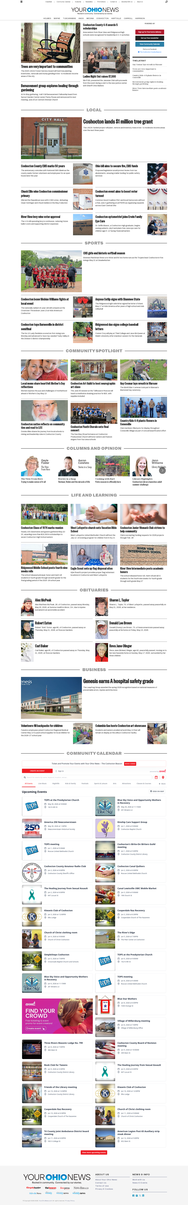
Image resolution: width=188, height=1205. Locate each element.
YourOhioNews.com (45, 1200)
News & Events (139, 1183)
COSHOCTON (102, 18)
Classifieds (48, 2)
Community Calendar (63, 2)
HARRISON (140, 18)
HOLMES (47, 18)
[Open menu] (21, 1)
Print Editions (101, 2)
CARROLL (128, 18)
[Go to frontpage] (95, 10)
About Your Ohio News (106, 1180)
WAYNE (57, 18)
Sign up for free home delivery (149, 32)
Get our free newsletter (150, 38)
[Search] (166, 2)
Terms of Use (102, 1186)
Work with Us (138, 1180)
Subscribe (78, 2)
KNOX (81, 18)
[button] (162, 470)
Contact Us (113, 2)
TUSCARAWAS (69, 18)
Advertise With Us (126, 2)
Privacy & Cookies (104, 1189)
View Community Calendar (150, 44)
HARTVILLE (116, 18)
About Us (140, 2)
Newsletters (89, 2)
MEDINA (90, 18)
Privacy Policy (69, 1200)
